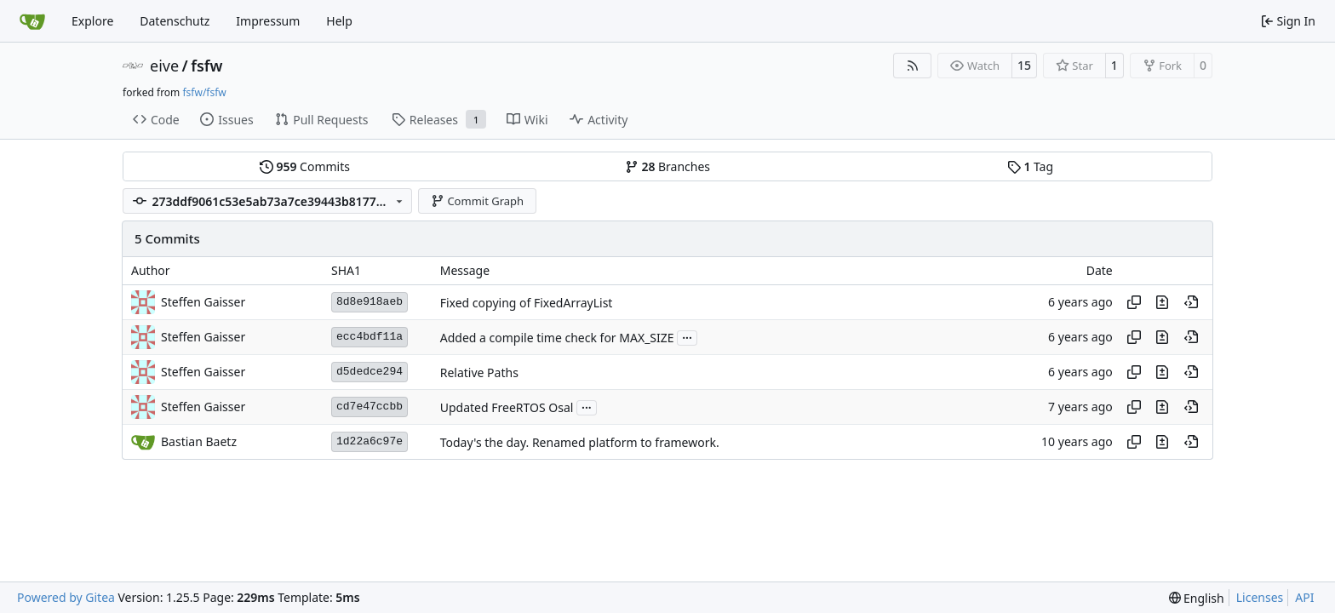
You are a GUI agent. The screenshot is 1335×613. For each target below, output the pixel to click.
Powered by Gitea (66, 597)
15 (1024, 65)
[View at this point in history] (1191, 302)
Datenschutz (174, 21)
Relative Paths (479, 372)
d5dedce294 (369, 371)
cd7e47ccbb (369, 406)
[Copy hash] (1134, 302)
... (687, 336)
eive (164, 65)
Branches (667, 166)
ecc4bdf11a (369, 336)
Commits (305, 166)
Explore (92, 21)
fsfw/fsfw (204, 92)
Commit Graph (477, 201)
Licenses (1260, 597)
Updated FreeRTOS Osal (507, 407)
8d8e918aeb (369, 301)
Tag (1030, 166)
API (1304, 597)
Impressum (268, 21)
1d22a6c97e (369, 441)
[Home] (32, 21)
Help (339, 21)
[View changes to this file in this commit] (1162, 302)
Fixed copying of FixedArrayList (526, 303)
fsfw (206, 65)
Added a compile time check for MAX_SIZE (557, 337)
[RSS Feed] (912, 65)
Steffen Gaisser (203, 302)
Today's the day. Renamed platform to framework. (579, 442)
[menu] (1196, 598)
